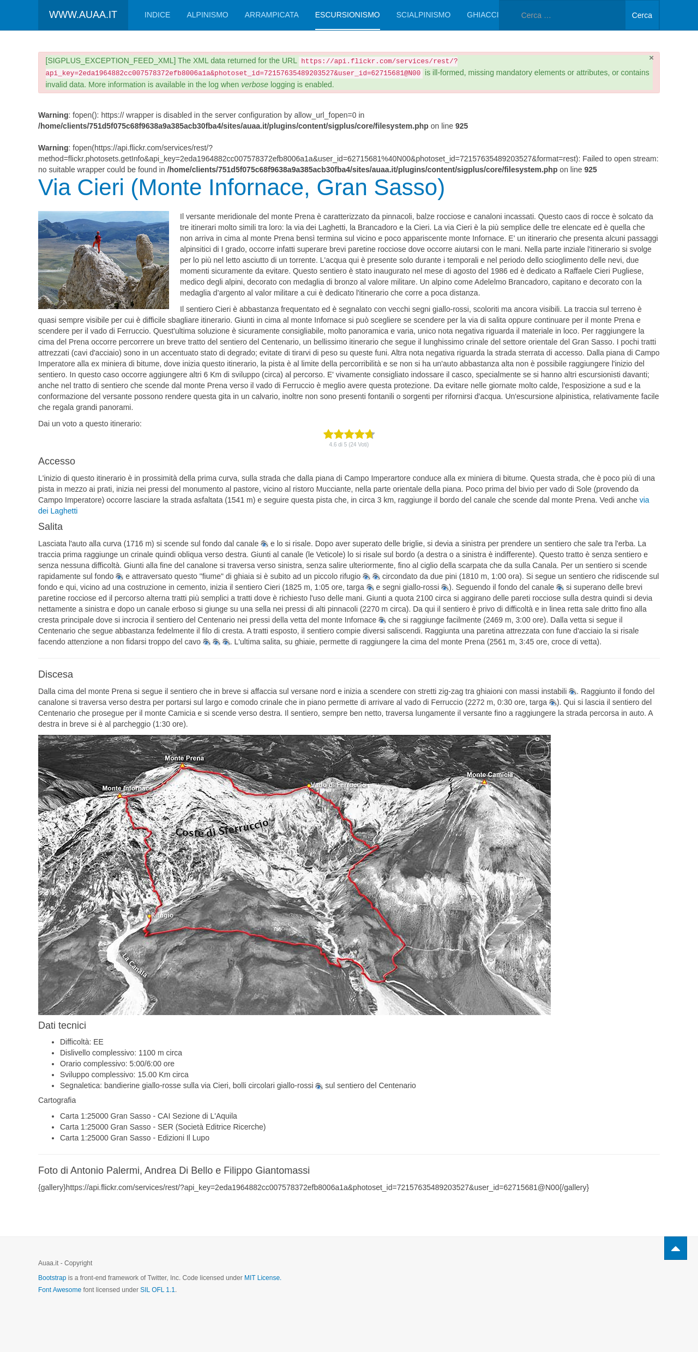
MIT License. (262, 1278)
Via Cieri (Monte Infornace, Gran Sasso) (241, 187)
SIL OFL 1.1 (157, 1290)
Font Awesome (59, 1290)
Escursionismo (347, 14)
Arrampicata (272, 14)
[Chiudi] (651, 57)
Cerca (642, 15)
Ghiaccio (485, 14)
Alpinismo (207, 14)
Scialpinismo (423, 14)
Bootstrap (52, 1278)
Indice (157, 14)
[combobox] (562, 15)
